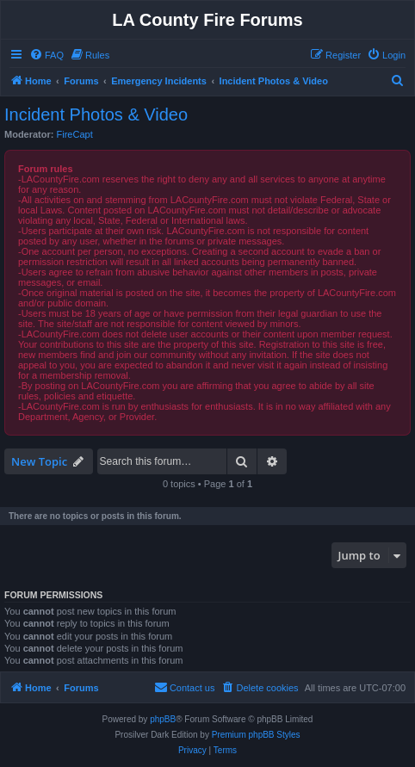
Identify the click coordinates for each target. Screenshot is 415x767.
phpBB (163, 719)
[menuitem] (46, 55)
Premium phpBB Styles (256, 734)
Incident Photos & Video (96, 114)
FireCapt (75, 134)
